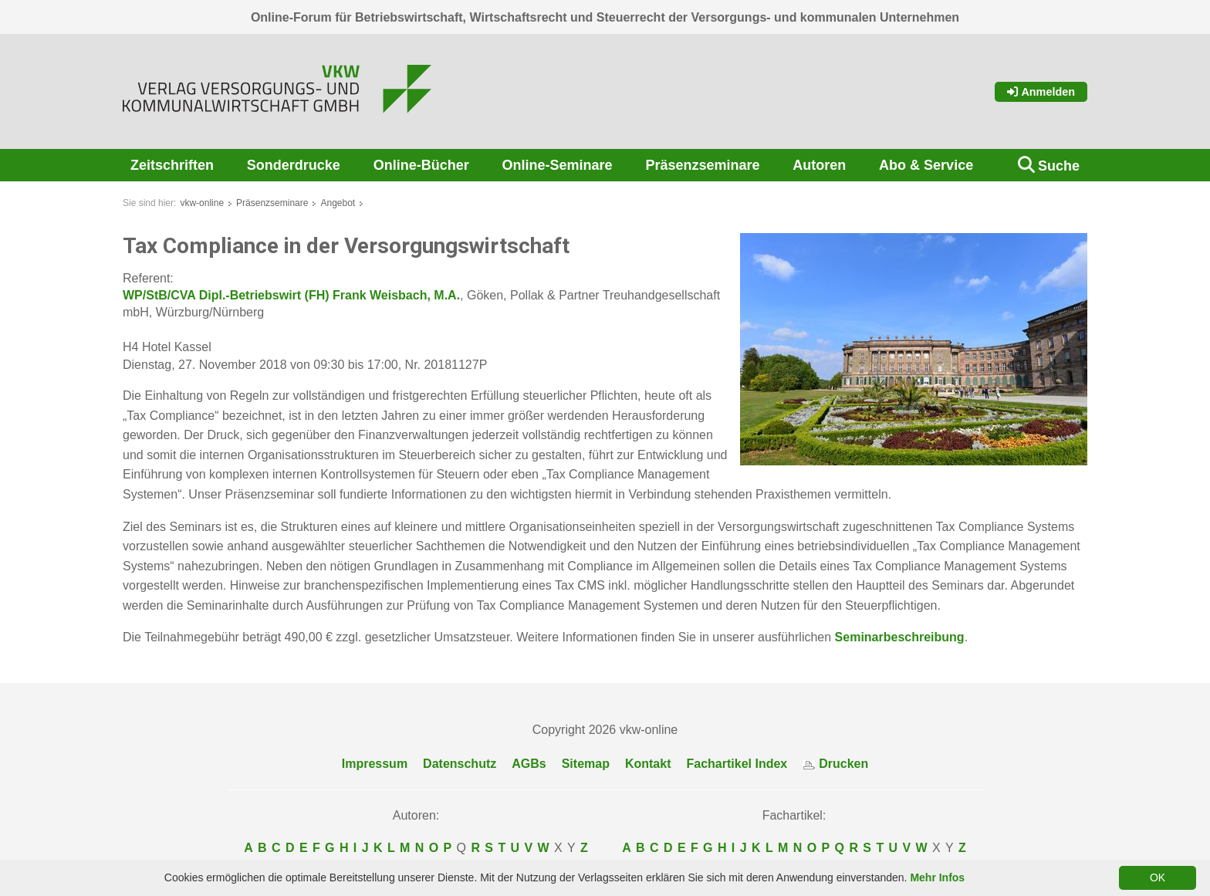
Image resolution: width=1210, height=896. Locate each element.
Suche (1059, 166)
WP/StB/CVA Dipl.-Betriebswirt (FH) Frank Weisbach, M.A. (291, 295)
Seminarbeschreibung (900, 637)
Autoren (819, 165)
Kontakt (648, 763)
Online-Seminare (557, 165)
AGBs (529, 763)
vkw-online (202, 203)
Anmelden (1041, 92)
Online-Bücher (421, 165)
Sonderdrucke (293, 165)
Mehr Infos (937, 877)
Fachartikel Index (737, 763)
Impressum (374, 763)
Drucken (835, 763)
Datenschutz (459, 763)
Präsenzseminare (702, 165)
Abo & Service (926, 165)
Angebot (337, 203)
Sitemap (586, 763)
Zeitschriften (172, 165)
